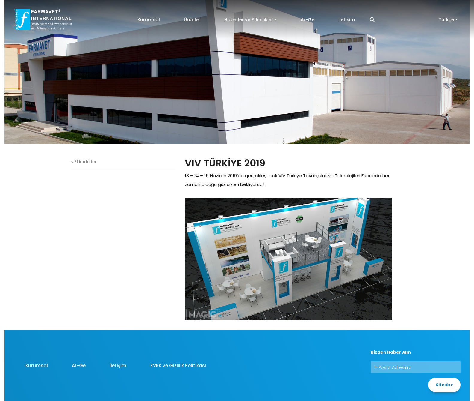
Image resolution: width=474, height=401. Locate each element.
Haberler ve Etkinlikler (248, 19)
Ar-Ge (307, 19)
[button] (372, 19)
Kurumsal (148, 19)
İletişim (346, 19)
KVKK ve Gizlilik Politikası (178, 365)
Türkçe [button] (446, 19)
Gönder (444, 384)
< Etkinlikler (84, 162)
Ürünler (192, 19)
